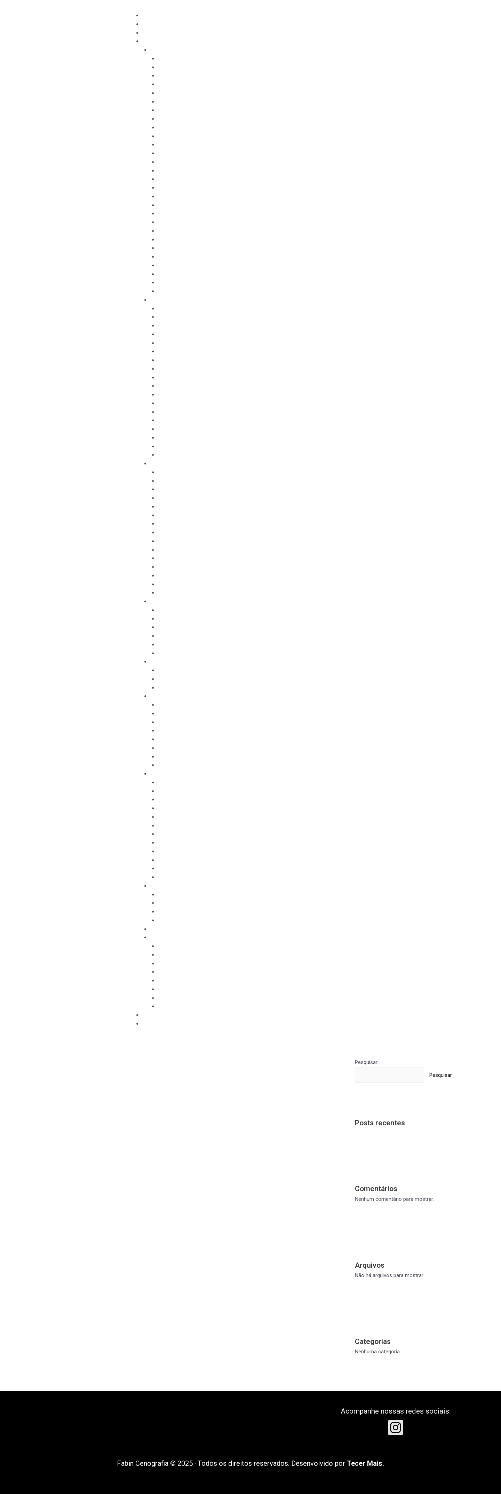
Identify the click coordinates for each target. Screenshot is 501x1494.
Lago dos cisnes (177, 205)
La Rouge (168, 834)
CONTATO (153, 1023)
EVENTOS (161, 463)
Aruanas (167, 627)
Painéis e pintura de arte (185, 351)
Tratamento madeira (181, 584)
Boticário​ (168, 713)
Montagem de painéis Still (187, 412)
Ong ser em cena (177, 989)
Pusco (165, 817)
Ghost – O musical (179, 93)
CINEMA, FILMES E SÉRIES (180, 601)
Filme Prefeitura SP (179, 308)
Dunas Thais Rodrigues (184, 894)
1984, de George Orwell (184, 119)
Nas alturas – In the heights (189, 231)
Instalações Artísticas (183, 515)
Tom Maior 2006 (176, 946)
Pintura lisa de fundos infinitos (192, 446)
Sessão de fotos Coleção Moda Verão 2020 (208, 903)
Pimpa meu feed (176, 739)
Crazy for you (173, 170)
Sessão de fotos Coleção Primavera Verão (207, 920)
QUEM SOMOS (158, 24)
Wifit (163, 877)
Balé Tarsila (171, 153)
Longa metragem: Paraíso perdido (196, 610)
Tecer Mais (364, 1463)
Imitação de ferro (178, 980)
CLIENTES (153, 1015)
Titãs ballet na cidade (182, 265)
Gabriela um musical (181, 188)
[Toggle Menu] (145, 6)
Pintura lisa (170, 541)
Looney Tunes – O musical (188, 102)
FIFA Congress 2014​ (181, 481)
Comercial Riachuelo (181, 334)
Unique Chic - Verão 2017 (187, 963)
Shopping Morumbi (179, 799)
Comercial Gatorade (181, 420)
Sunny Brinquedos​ (178, 748)
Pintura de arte (174, 532)
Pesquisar (366, 1062)
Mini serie (168, 619)
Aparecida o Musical (181, 58)
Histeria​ (166, 196)
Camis (165, 868)
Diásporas (169, 179)
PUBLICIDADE (165, 300)
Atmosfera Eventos (180, 972)
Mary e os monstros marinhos (192, 222)
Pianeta (166, 1006)
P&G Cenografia (176, 679)
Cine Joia (168, 506)
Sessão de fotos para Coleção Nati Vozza (206, 911)
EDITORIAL (162, 886)
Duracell (167, 455)
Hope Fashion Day (178, 472)
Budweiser (169, 722)
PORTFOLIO (155, 41)
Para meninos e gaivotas (186, 248)
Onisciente (170, 653)
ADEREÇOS (162, 929)
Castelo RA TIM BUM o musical (193, 67)
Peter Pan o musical (181, 84)
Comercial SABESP (179, 325)
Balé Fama (170, 144)
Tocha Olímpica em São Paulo (192, 498)
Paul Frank (169, 825)
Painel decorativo (177, 524)
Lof (162, 808)
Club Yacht (170, 592)
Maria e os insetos (179, 213)
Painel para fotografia (182, 998)
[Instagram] (395, 1427)
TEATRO (159, 50)
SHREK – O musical (180, 110)
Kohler (165, 842)
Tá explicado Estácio (181, 756)
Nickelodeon (172, 730)
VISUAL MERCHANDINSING (181, 774)
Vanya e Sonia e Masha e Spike (193, 274)
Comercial (169, 343)
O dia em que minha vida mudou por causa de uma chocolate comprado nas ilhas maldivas (262, 282)
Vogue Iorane (173, 791)
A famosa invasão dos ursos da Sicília (202, 127)
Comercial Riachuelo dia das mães (197, 438)
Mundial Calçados (178, 317)
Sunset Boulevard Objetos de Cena (197, 256)
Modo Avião (171, 636)
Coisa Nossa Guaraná (183, 765)
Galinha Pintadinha (178, 860)
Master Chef (172, 670)
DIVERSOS (162, 937)
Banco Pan (170, 705)
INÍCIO (149, 15)
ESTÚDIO (152, 33)
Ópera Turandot (175, 239)
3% (161, 644)
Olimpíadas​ (170, 489)
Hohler (165, 782)
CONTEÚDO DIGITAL (173, 696)
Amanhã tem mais (179, 688)
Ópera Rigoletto (175, 291)
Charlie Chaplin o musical (186, 75)
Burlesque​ (169, 162)
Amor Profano (174, 136)
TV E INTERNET (167, 661)
